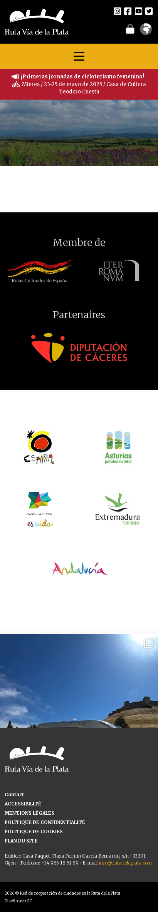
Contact (14, 794)
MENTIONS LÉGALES (29, 813)
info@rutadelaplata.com (125, 863)
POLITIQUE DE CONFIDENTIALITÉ (45, 822)
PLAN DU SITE (21, 841)
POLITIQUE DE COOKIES (34, 831)
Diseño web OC (18, 901)
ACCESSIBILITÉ (23, 804)
